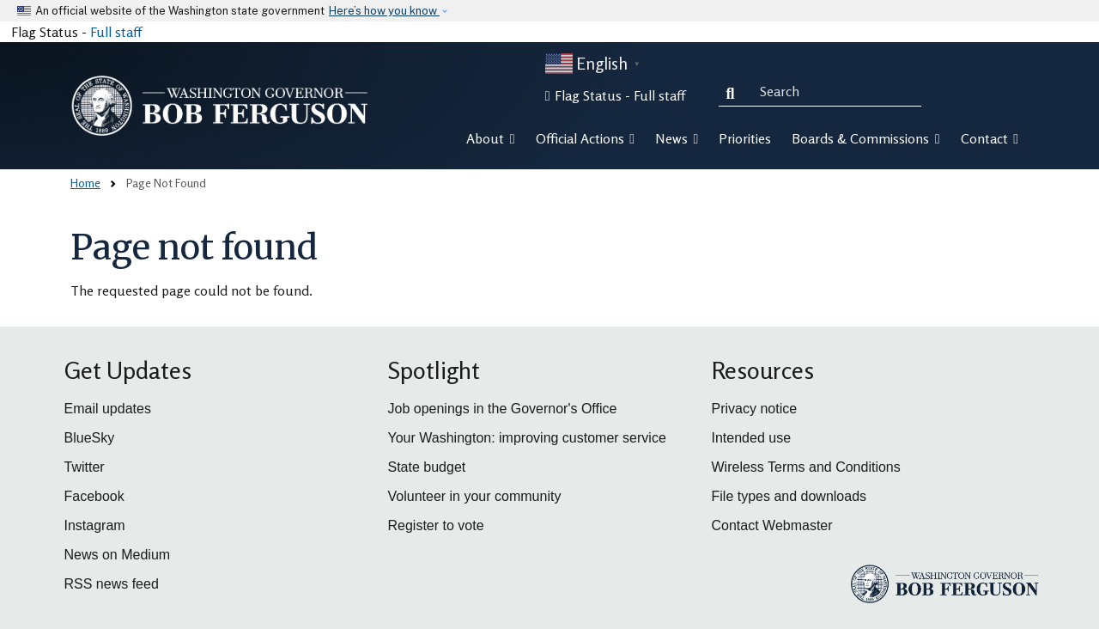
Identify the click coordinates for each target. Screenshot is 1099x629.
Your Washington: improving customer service (527, 438)
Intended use (752, 438)
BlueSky (89, 438)
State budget (427, 467)
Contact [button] (989, 138)
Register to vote (436, 525)
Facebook (94, 496)
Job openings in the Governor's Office (502, 408)
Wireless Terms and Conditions (806, 467)
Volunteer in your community (475, 496)
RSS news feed (111, 584)
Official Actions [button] (585, 138)
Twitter (84, 467)
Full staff (116, 31)
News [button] (676, 138)
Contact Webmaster (772, 525)
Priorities (745, 138)
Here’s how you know (384, 10)
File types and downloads (789, 496)
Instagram (94, 525)
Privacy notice (755, 408)
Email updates (107, 408)
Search (734, 91)
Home (85, 182)
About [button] (490, 138)
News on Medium (117, 554)
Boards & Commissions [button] (865, 138)
